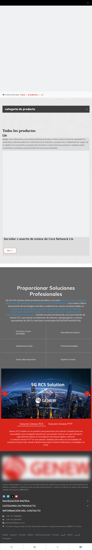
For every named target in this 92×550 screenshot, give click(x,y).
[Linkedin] (8, 496)
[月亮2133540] (46, 45)
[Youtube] (16, 496)
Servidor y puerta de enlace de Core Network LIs (38, 239)
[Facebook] (4, 496)
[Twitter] (12, 496)
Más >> (10, 250)
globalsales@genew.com (15, 523)
